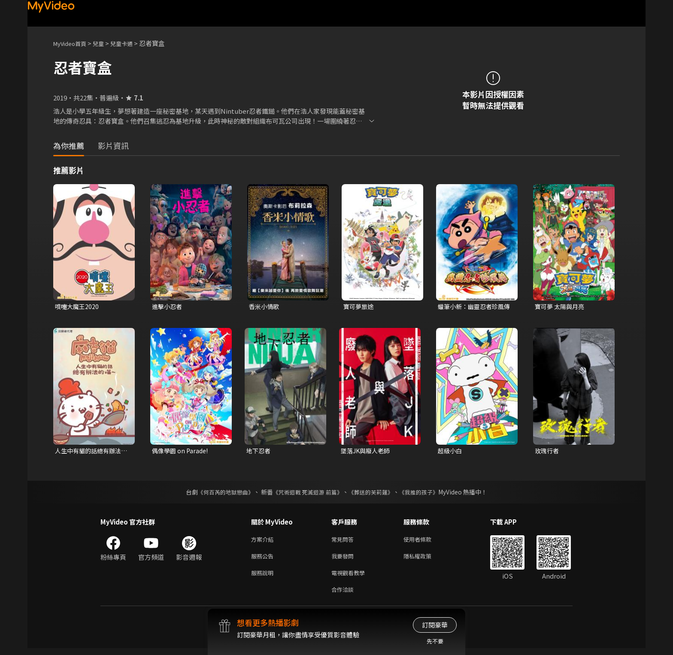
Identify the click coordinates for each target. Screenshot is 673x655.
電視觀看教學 (350, 577)
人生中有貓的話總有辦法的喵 (90, 452)
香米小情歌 (265, 306)
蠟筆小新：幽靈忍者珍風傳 (473, 307)
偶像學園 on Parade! (181, 451)
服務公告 (264, 559)
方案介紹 (264, 541)
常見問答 (344, 541)
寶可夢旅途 (359, 306)
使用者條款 (425, 541)
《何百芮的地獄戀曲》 (220, 493)
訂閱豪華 (435, 624)
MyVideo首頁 (72, 43)
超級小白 (451, 451)
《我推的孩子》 (425, 493)
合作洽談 (344, 595)
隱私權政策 (425, 559)
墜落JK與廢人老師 (367, 451)
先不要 (435, 641)
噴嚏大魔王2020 (78, 306)
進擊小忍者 (168, 306)
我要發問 (344, 559)
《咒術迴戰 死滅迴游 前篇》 (307, 493)
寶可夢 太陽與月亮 (561, 306)
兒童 (105, 43)
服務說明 (264, 577)
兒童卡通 (131, 43)
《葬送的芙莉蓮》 (374, 493)
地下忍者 (259, 451)
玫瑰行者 (548, 451)
